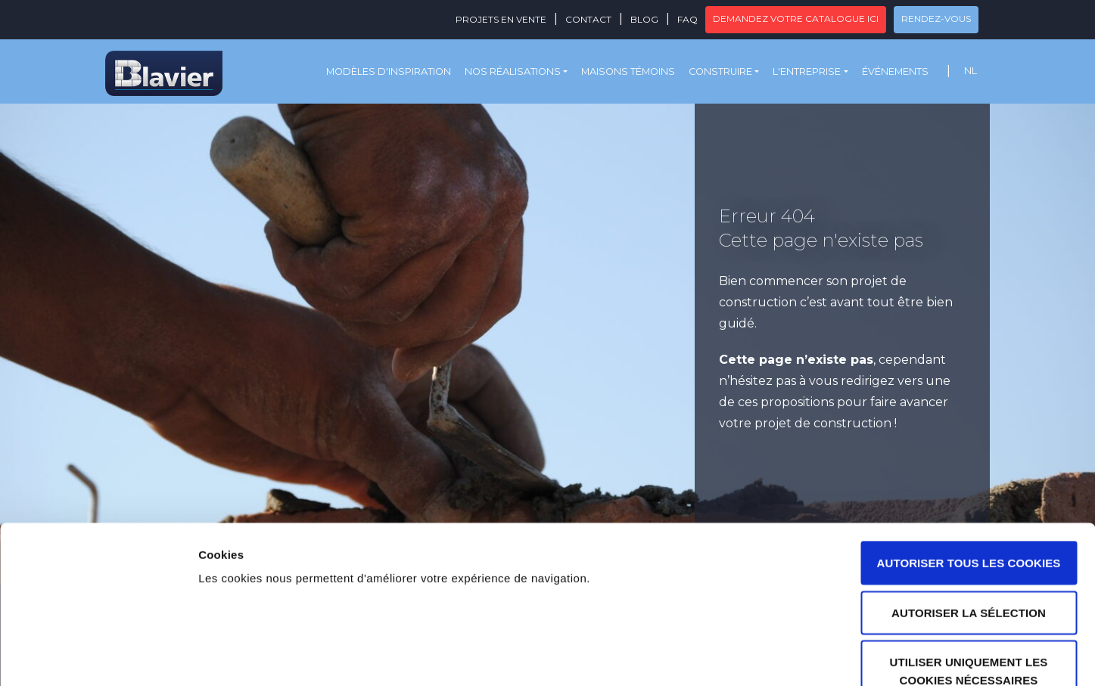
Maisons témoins (628, 71)
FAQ (687, 19)
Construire (720, 71)
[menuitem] (971, 72)
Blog (644, 19)
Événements (895, 71)
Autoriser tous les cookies (969, 469)
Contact (588, 19)
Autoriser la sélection (968, 519)
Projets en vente (501, 19)
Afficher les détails (833, 656)
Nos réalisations (513, 71)
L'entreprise (807, 71)
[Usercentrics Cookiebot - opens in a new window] (98, 656)
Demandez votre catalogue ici (796, 18)
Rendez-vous (936, 18)
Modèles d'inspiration (388, 71)
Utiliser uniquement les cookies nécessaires (969, 577)
